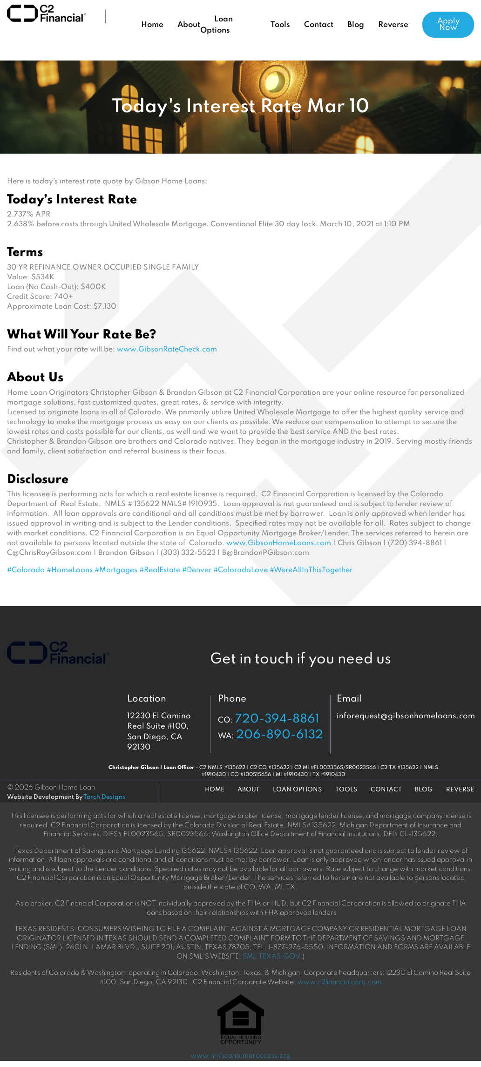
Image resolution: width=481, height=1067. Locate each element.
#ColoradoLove (240, 570)
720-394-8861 (277, 719)
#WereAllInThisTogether (311, 570)
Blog (355, 25)
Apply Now (448, 24)
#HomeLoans (70, 570)
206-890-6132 (279, 735)
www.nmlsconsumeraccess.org (240, 1056)
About (188, 25)
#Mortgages (116, 570)
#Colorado (26, 570)
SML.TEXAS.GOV (271, 956)
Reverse (393, 25)
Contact (318, 25)
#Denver (196, 570)
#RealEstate (159, 570)
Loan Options (297, 790)
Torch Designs (104, 797)
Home (152, 25)
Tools (280, 25)
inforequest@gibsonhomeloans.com (406, 716)
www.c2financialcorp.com (340, 982)
